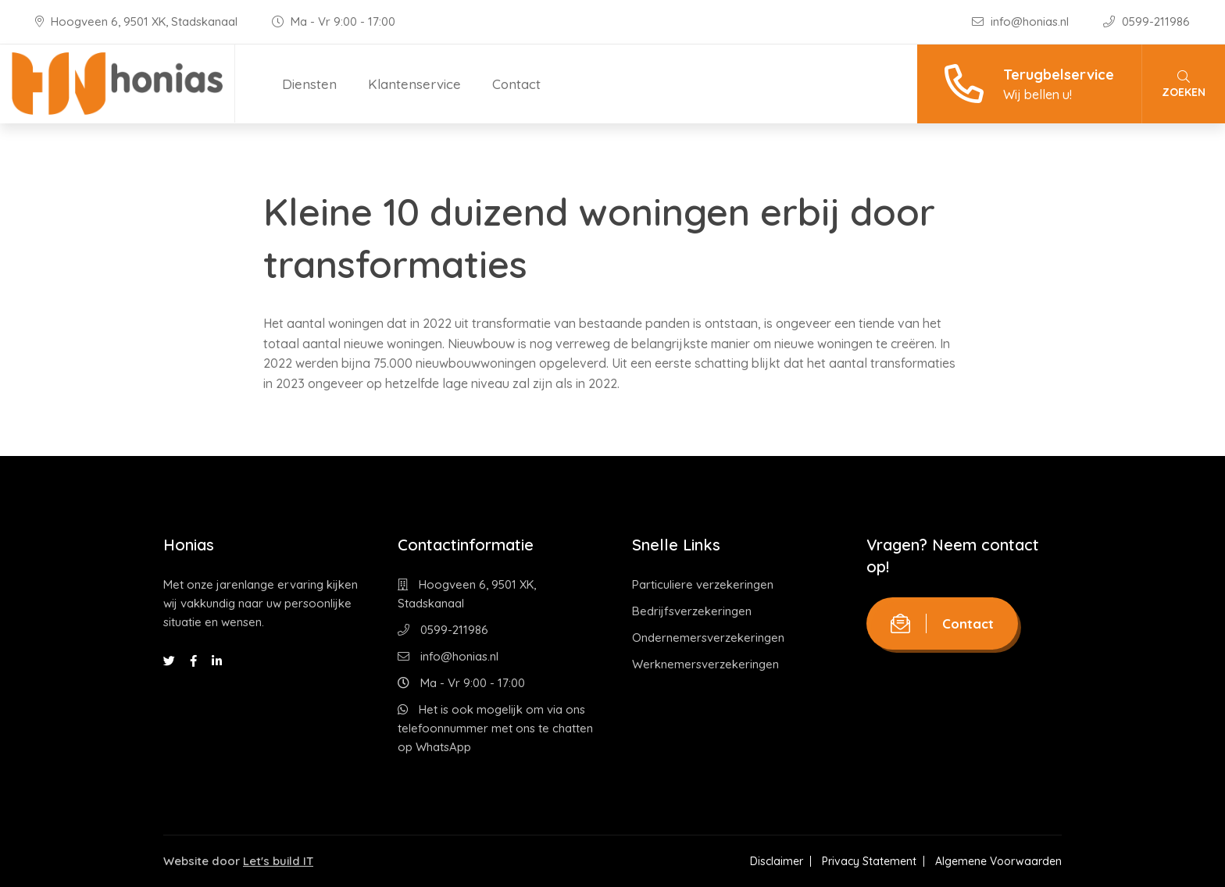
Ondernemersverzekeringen (708, 637)
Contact (516, 84)
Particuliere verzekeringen (702, 584)
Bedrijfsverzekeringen (692, 611)
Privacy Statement (869, 861)
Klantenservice (414, 84)
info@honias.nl (1022, 21)
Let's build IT (278, 860)
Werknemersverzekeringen (705, 664)
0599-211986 (1146, 21)
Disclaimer (776, 861)
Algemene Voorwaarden (998, 861)
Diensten (309, 84)
